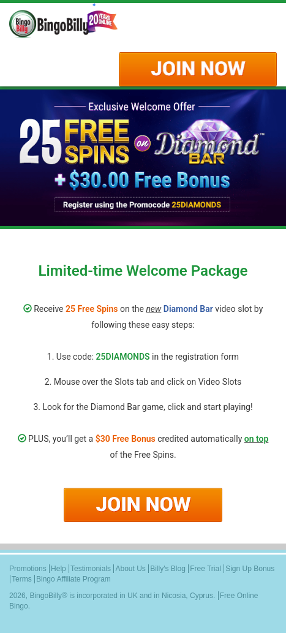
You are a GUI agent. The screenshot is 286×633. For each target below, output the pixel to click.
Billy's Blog (168, 568)
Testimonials (90, 568)
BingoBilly (45, 595)
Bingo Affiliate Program (73, 579)
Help (58, 568)
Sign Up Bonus (249, 568)
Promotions (28, 568)
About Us (130, 568)
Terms (22, 579)
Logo (77, 21)
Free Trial (205, 568)
